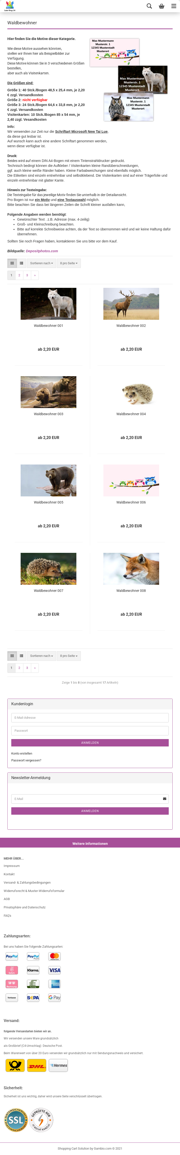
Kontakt (9, 874)
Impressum (12, 866)
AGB (7, 899)
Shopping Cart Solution (73, 1148)
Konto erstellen (21, 753)
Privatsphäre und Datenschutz (24, 907)
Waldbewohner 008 (131, 591)
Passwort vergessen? (26, 760)
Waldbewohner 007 (48, 591)
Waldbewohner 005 (48, 502)
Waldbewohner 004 (131, 414)
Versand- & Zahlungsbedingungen (27, 882)
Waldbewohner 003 (48, 414)
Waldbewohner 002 (131, 326)
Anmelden (90, 742)
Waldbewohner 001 (48, 326)
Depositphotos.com (42, 251)
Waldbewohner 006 (131, 502)
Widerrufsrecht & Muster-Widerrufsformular (34, 891)
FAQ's (7, 915)
